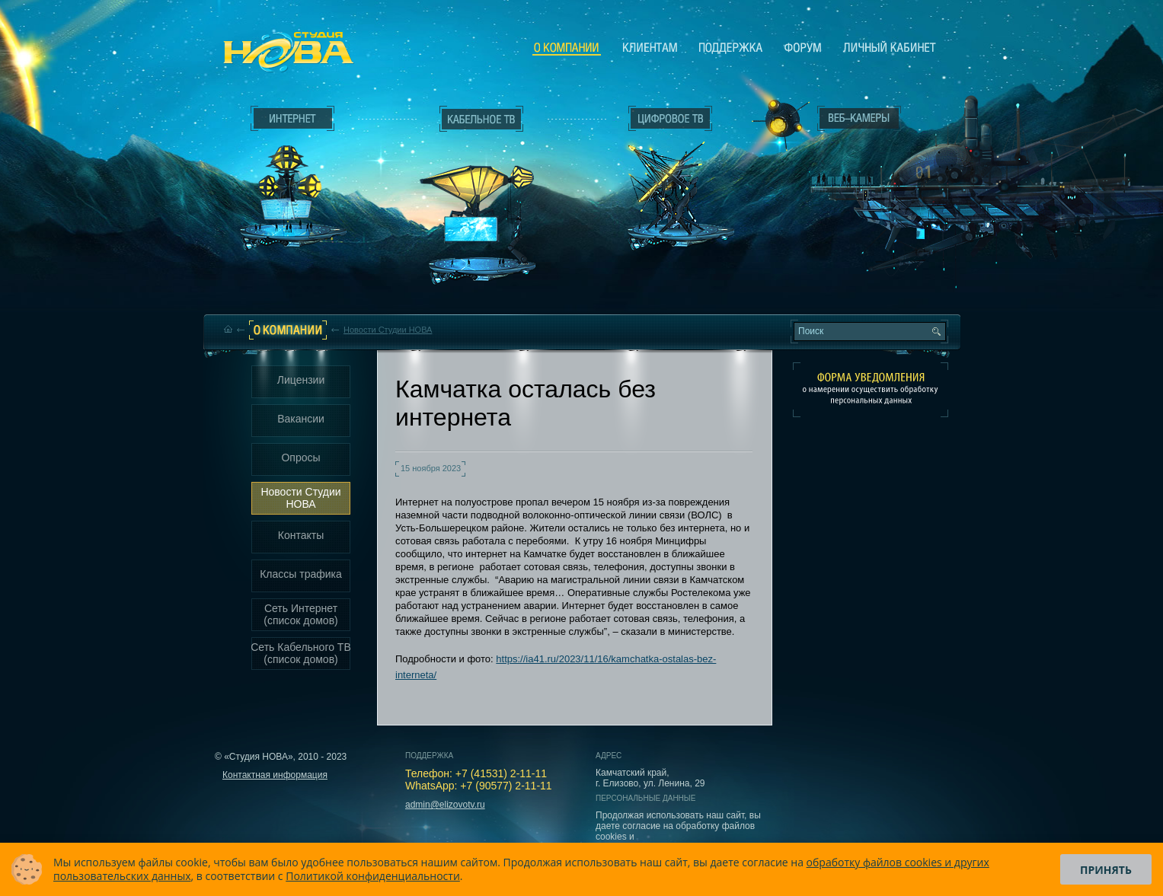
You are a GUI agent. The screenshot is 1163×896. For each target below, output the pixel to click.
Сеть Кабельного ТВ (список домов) (301, 653)
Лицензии (300, 380)
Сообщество (802, 47)
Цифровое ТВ (662, 174)
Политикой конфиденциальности (373, 876)
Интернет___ (289, 180)
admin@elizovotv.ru (445, 804)
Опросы (300, 457)
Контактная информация (274, 775)
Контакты (301, 535)
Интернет (292, 119)
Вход (862, 253)
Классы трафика (301, 574)
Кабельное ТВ (482, 202)
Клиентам (650, 47)
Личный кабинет (889, 47)
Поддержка (730, 47)
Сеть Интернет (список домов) (301, 614)
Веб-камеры (775, 123)
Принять (1106, 870)
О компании (566, 48)
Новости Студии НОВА (387, 329)
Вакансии (300, 419)
